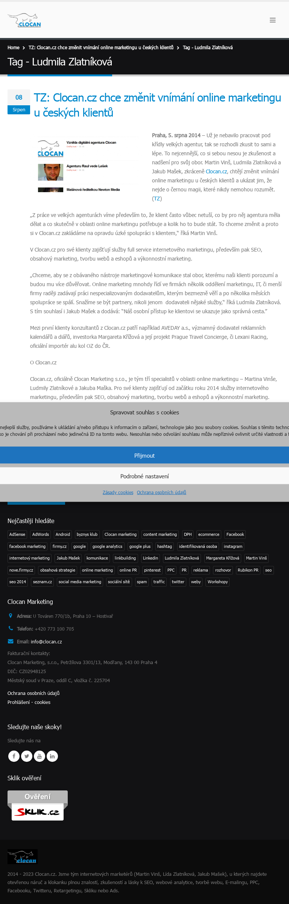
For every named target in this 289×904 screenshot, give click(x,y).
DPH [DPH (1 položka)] (188, 534)
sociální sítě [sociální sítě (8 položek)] (119, 581)
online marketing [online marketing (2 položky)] (97, 569)
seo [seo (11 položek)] (268, 569)
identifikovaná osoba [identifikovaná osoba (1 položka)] (198, 546)
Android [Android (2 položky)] (63, 534)
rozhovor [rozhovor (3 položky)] (223, 569)
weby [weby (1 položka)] (196, 581)
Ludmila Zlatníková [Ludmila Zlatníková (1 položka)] (182, 557)
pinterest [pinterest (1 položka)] (152, 569)
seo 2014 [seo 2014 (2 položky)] (17, 581)
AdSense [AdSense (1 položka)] (17, 534)
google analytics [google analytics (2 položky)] (107, 546)
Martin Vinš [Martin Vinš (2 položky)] (256, 557)
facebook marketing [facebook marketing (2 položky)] (27, 546)
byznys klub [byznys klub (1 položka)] (87, 534)
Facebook (14, 756)
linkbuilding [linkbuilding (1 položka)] (125, 557)
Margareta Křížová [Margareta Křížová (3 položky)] (222, 557)
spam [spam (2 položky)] (142, 581)
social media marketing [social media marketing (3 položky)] (80, 581)
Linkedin (52, 756)
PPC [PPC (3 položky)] (171, 569)
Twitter (26, 756)
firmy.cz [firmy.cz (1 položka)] (60, 546)
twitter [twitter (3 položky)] (178, 581)
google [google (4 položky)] (79, 546)
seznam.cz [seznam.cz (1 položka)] (42, 581)
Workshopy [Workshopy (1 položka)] (218, 581)
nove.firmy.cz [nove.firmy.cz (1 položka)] (21, 569)
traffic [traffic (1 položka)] (159, 581)
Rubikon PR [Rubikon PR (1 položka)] (248, 569)
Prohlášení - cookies (29, 702)
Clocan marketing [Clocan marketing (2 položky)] (121, 534)
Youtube (39, 756)
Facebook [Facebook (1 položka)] (235, 534)
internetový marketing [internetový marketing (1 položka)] (29, 557)
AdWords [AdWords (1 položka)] (40, 534)
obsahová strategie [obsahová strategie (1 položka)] (57, 569)
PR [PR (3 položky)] (184, 569)
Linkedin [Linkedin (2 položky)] (150, 557)
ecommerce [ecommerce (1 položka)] (208, 534)
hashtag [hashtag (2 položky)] (164, 546)
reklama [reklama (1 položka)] (200, 569)
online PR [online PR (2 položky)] (128, 569)
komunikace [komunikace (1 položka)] (97, 557)
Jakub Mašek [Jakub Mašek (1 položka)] (68, 557)
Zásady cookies (118, 492)
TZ (157, 198)
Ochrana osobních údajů (161, 492)
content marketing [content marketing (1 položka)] (160, 534)
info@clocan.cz (48, 642)
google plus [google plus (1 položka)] (140, 546)
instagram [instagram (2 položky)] (233, 546)
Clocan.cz (216, 171)
